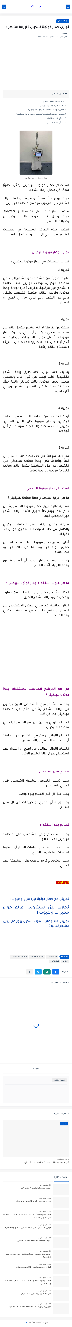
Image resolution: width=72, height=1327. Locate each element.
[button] (55, 971)
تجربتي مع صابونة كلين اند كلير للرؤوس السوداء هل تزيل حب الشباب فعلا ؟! (27, 1216)
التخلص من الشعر (19, 957)
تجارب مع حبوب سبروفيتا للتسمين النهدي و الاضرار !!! (28, 1228)
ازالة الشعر (62, 21)
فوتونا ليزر (55, 961)
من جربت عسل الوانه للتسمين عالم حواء (33, 1201)
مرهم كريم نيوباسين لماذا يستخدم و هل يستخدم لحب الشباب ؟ (28, 1255)
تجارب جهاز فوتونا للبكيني (53, 102)
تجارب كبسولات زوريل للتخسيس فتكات (33, 1267)
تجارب (65, 961)
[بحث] (4, 7)
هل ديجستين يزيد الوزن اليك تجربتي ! (35, 1294)
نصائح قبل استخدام (55, 119)
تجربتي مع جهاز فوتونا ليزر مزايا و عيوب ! (39, 899)
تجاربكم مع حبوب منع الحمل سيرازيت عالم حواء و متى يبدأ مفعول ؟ (28, 1282)
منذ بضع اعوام (62, 1159)
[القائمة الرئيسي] (68, 7)
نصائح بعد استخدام (55, 123)
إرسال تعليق (59, 1080)
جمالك (36, 7)
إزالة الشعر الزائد (37, 957)
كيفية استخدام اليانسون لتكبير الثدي (35, 1188)
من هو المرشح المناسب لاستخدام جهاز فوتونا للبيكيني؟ (40, 114)
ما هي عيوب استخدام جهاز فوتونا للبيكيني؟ (46, 110)
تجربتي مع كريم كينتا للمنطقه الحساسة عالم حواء (30, 1307)
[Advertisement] (36, 66)
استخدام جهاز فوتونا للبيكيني (52, 106)
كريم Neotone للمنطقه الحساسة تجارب (46, 1163)
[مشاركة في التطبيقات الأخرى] (29, 971)
